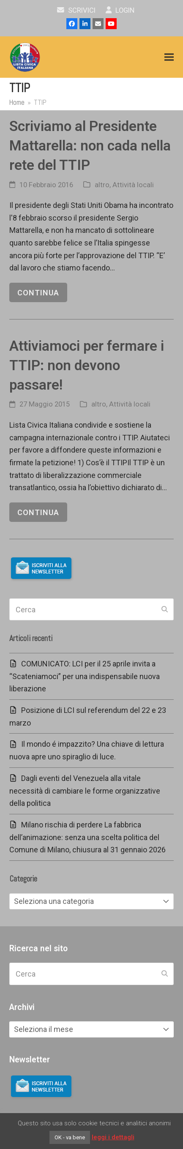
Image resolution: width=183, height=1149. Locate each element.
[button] (169, 57)
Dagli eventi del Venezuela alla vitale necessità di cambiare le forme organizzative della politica (84, 791)
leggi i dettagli (113, 1137)
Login (120, 10)
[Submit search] (164, 609)
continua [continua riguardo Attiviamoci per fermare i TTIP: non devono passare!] (38, 512)
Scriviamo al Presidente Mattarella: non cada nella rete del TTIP (90, 145)
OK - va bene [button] (70, 1137)
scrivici (76, 10)
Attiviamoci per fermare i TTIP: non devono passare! (86, 365)
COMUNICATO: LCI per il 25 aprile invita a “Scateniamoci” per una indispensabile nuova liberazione (84, 676)
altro (102, 185)
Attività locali (133, 185)
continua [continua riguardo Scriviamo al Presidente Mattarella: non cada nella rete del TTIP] (38, 292)
